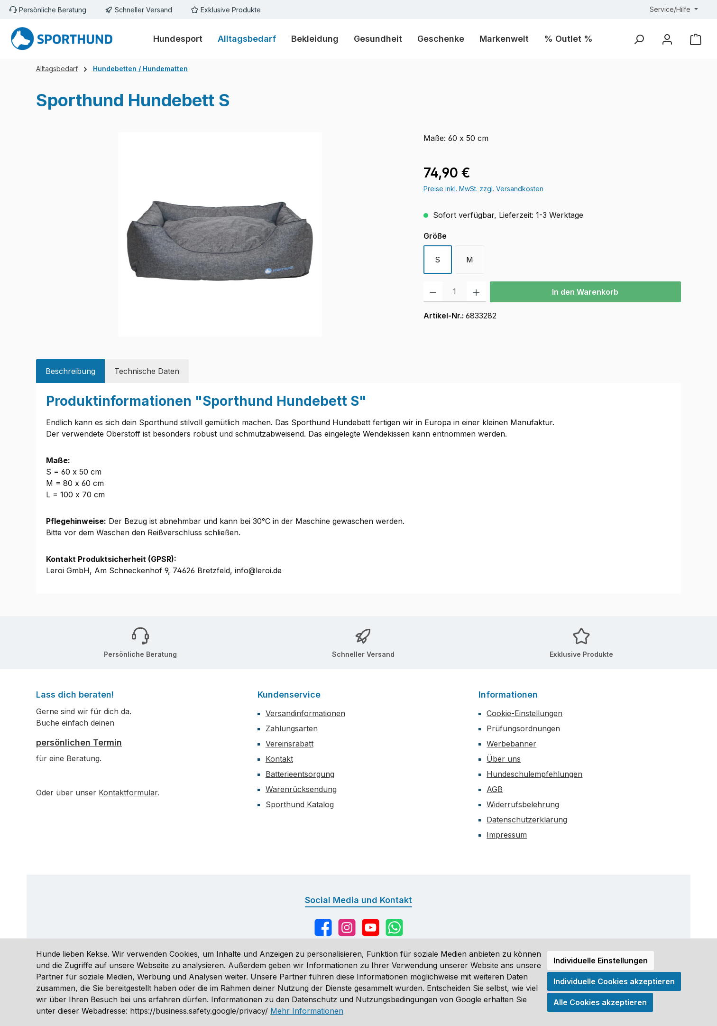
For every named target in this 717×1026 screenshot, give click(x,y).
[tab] (70, 371)
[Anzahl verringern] (433, 291)
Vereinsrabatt (289, 743)
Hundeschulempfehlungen (534, 774)
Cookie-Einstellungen (524, 713)
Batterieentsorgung (300, 774)
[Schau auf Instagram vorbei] (347, 927)
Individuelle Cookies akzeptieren (614, 981)
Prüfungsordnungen (523, 728)
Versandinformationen (305, 713)
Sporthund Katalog (300, 804)
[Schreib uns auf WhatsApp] (394, 927)
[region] (220, 234)
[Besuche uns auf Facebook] (323, 927)
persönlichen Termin (79, 742)
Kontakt (279, 759)
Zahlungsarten (292, 728)
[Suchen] (639, 39)
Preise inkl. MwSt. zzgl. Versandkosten (483, 189)
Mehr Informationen (306, 1011)
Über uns (504, 759)
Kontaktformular (128, 792)
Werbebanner (511, 743)
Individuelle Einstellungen (600, 960)
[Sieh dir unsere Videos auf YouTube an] (370, 927)
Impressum (507, 834)
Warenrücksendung (301, 789)
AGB (495, 789)
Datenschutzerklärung (527, 819)
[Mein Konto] (667, 39)
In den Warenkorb (585, 292)
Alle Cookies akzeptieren (600, 1002)
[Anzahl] (454, 291)
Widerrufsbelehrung (523, 804)
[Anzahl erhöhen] (476, 291)
